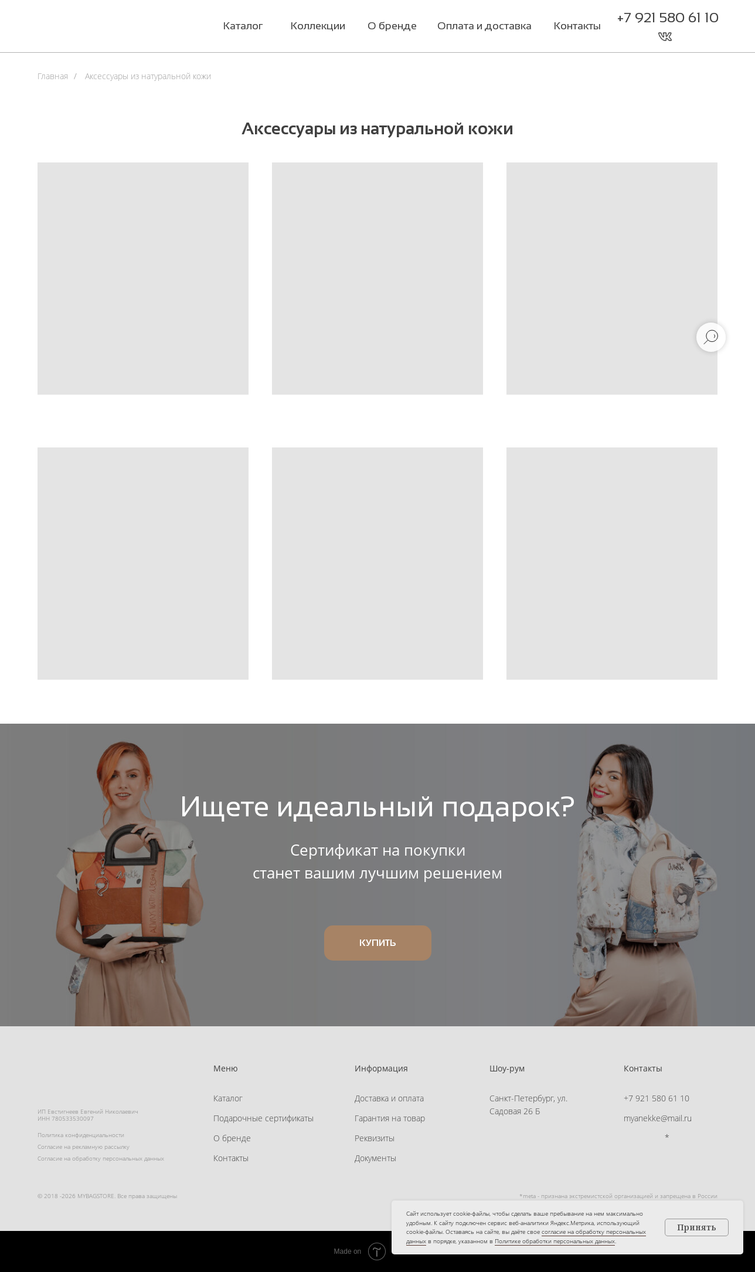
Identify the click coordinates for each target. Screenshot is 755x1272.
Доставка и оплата (389, 1098)
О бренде (232, 1138)
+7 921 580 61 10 (668, 17)
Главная (53, 76)
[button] (688, 36)
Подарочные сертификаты (263, 1118)
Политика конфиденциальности (81, 1135)
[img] (110, 27)
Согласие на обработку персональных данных (101, 1158)
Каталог (228, 1098)
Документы (375, 1158)
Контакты (231, 1158)
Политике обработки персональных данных (555, 1241)
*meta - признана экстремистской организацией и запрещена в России (618, 1196)
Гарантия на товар (390, 1118)
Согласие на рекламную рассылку (84, 1146)
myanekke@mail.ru (658, 1118)
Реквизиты (374, 1138)
